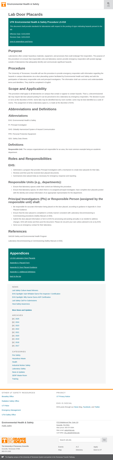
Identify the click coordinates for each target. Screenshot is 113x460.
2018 (17, 342)
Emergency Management (11, 410)
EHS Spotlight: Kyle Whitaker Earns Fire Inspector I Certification (36, 294)
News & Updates (18, 372)
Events (61, 447)
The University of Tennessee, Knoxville (3, 5)
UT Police (5, 406)
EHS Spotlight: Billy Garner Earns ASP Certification (31, 297)
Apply (96, 447)
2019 (17, 339)
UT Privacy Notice (63, 396)
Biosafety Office (8, 396)
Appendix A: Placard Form (20, 263)
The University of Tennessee (15, 441)
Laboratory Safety (19, 369)
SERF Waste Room (19, 375)
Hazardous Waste (19, 358)
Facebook (86, 407)
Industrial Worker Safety (21, 365)
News (76, 407)
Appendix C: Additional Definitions (22, 272)
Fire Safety (16, 355)
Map (60, 450)
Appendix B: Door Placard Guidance (23, 267)
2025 (17, 319)
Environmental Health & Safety (23, 4)
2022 (17, 329)
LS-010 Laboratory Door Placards (22, 258)
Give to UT (98, 450)
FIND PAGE (109, 4)
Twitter (97, 407)
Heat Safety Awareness (21, 304)
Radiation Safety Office (10, 401)
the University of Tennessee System (32, 457)
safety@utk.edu (69, 430)
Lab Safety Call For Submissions (24, 301)
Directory (79, 450)
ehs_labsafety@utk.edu (72, 433)
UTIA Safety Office (9, 415)
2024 (17, 322)
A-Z (77, 447)
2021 (17, 332)
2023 (17, 326)
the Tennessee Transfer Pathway (64, 457)
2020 (17, 336)
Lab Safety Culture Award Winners (25, 290)
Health (14, 362)
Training (15, 379)
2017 (17, 346)
